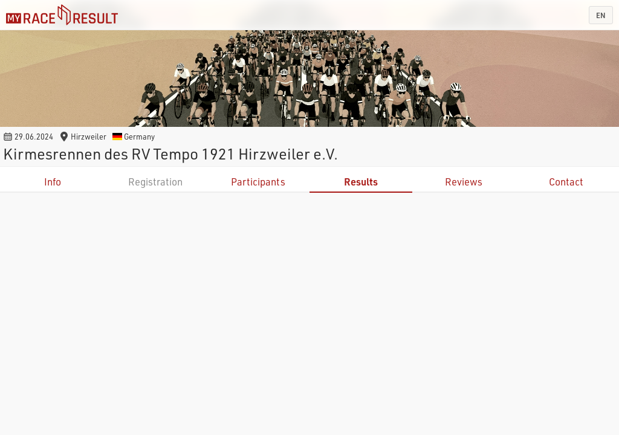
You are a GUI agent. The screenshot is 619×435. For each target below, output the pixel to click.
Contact (566, 181)
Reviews (463, 181)
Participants (258, 181)
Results (361, 181)
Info (52, 181)
